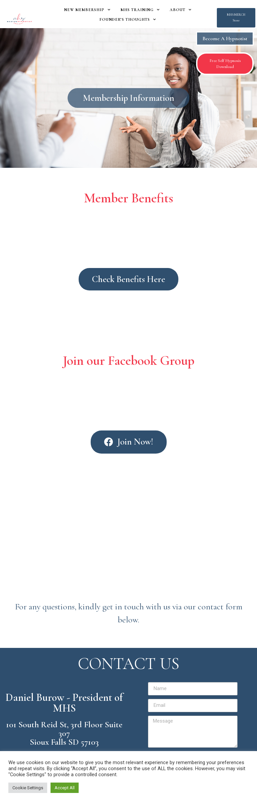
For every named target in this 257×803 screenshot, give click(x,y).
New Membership (87, 9)
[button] (236, 17)
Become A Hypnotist (224, 38)
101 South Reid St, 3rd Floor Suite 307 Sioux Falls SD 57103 (64, 733)
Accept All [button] (65, 787)
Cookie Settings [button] (27, 787)
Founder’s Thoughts (127, 19)
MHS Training (140, 9)
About (180, 9)
